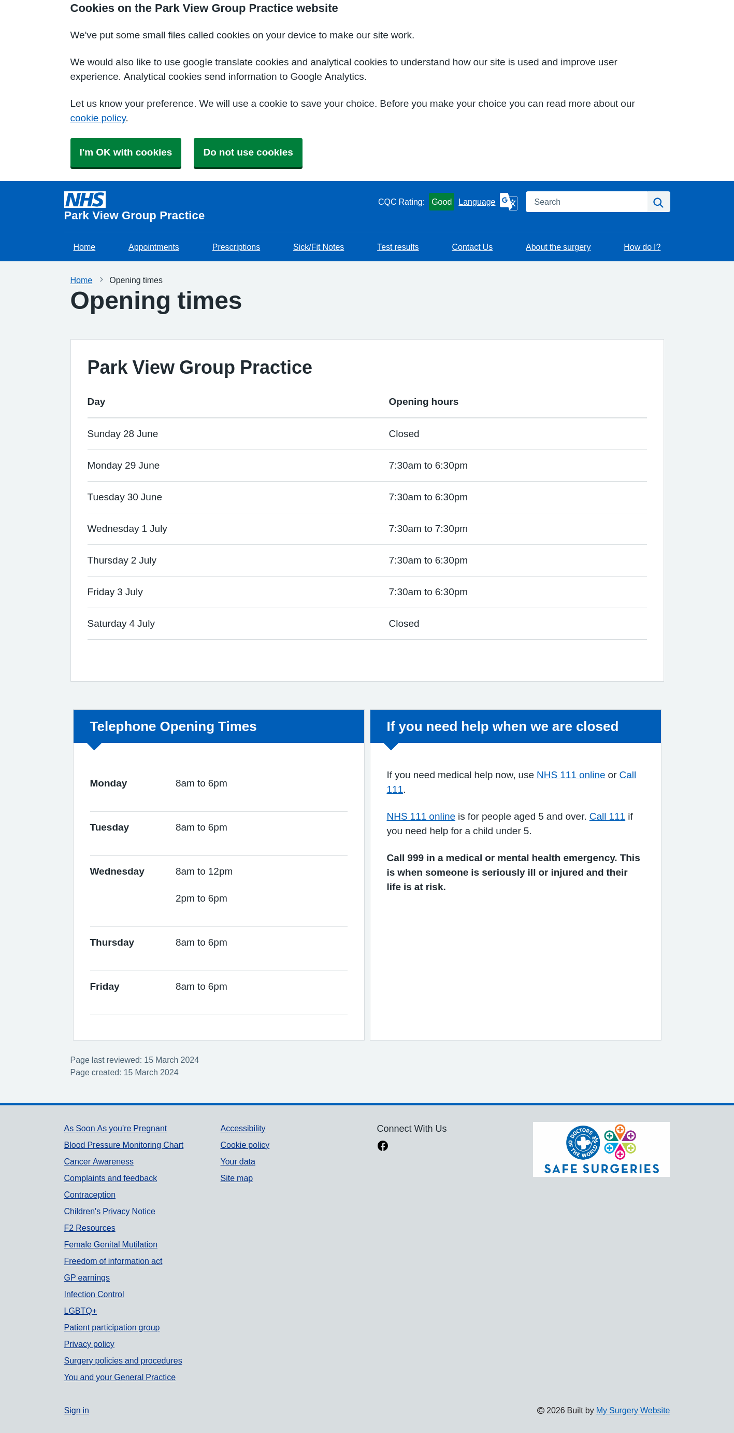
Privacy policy (89, 1344)
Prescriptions (236, 247)
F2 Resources (90, 1228)
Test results (398, 247)
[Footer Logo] (601, 1149)
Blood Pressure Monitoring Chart (124, 1145)
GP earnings (87, 1277)
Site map (236, 1178)
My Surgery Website (633, 1410)
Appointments (153, 247)
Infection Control (94, 1294)
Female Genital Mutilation (111, 1244)
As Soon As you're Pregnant (115, 1128)
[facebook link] (383, 1147)
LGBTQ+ (80, 1310)
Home (85, 247)
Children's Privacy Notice (109, 1211)
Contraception (90, 1194)
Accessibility (242, 1128)
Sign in (76, 1410)
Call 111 (607, 816)
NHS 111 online (571, 775)
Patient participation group (112, 1327)
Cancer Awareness (99, 1161)
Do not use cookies (248, 152)
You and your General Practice (120, 1377)
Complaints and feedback (110, 1178)
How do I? (642, 247)
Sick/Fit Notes (318, 247)
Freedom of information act (113, 1261)
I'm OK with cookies (126, 152)
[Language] (487, 201)
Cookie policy (244, 1145)
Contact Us (472, 247)
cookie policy (98, 118)
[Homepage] (219, 206)
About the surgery (558, 247)
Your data (237, 1161)
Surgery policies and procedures (123, 1360)
